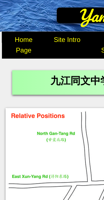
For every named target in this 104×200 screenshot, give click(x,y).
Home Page (23, 45)
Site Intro (67, 39)
